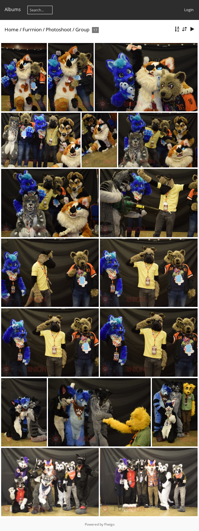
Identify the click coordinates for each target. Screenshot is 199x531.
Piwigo (109, 524)
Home (12, 29)
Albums (13, 9)
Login (189, 9)
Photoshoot (58, 29)
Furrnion (32, 29)
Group (82, 29)
